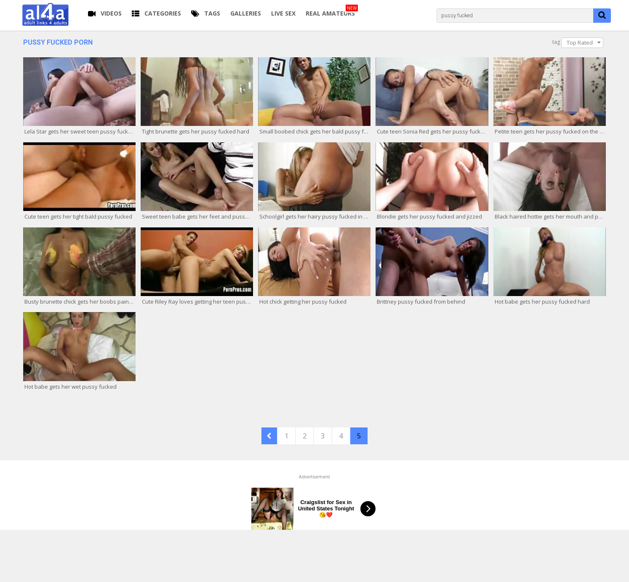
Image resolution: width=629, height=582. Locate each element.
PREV (269, 435)
